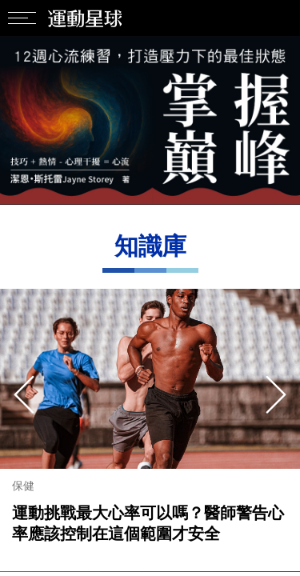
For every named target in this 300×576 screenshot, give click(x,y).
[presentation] (24, 394)
